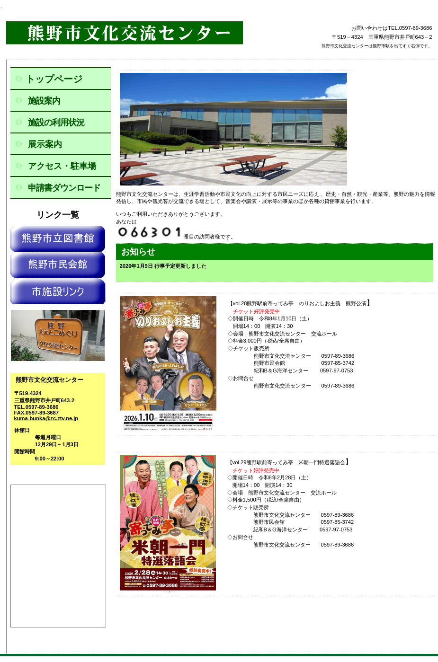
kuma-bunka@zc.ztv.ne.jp (46, 418)
